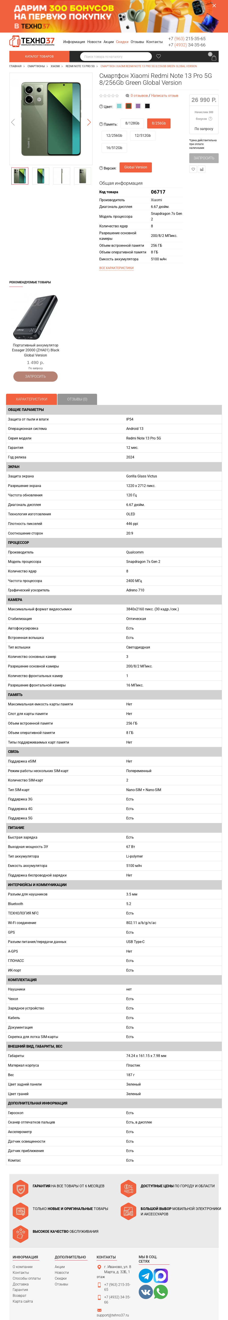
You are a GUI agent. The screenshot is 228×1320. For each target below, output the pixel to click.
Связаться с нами (116, 1290)
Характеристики (31, 365)
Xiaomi (156, 167)
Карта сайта (23, 1267)
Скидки (61, 1244)
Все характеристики (116, 235)
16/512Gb (114, 115)
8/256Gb (159, 91)
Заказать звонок (213, 8)
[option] (51, 87)
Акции (60, 1233)
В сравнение (201, 136)
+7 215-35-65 (187, 6)
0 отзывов (139, 63)
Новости (62, 1239)
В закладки (193, 136)
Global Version (135, 135)
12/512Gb (143, 103)
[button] (74, 9)
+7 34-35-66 (187, 12)
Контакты (21, 1239)
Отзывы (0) (77, 365)
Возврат (19, 1262)
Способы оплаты (27, 1244)
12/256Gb (114, 103)
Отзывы (61, 1250)
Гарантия (20, 1256)
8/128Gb (132, 91)
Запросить (204, 125)
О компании (23, 1233)
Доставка (21, 1250)
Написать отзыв (164, 63)
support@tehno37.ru (113, 1281)
